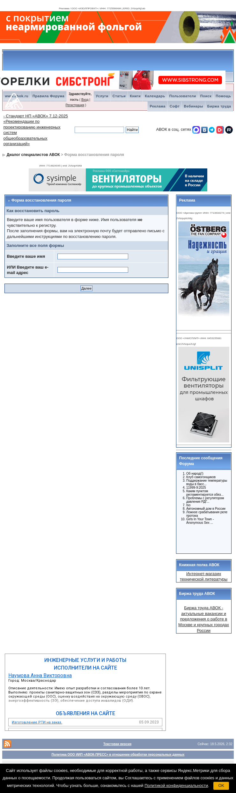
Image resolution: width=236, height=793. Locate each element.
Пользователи (182, 96)
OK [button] (221, 785)
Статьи (119, 96)
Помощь (223, 96)
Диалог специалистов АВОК (33, 154)
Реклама (158, 106)
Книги (135, 96)
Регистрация (75, 105)
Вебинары (193, 106)
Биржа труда (219, 106)
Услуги (102, 96)
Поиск (206, 96)
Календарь (155, 96)
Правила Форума (48, 96)
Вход (85, 99)
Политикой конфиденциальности (176, 785)
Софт (175, 106)
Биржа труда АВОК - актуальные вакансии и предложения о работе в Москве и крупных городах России (203, 619)
